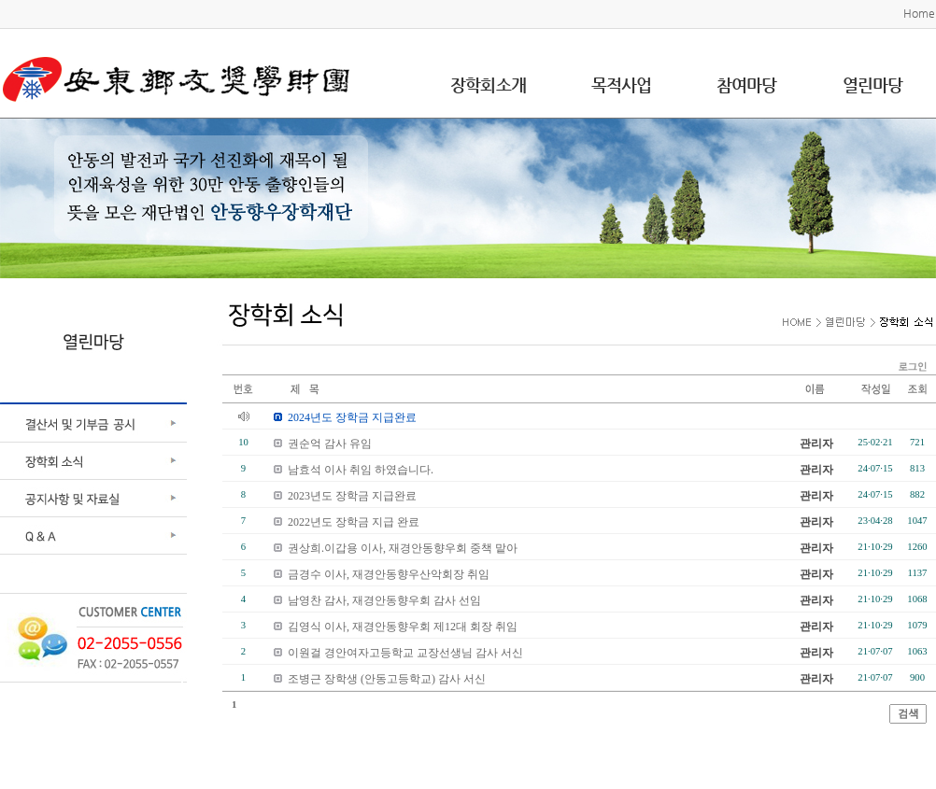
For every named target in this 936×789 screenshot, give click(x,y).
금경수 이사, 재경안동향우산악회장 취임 (388, 574)
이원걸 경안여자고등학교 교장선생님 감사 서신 (405, 652)
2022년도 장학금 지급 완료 (353, 521)
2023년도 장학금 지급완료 (352, 495)
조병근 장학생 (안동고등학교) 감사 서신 (387, 678)
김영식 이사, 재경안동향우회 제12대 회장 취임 (403, 626)
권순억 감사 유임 (330, 443)
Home (919, 13)
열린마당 (872, 84)
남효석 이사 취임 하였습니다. (360, 469)
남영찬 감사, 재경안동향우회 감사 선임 (384, 600)
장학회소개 (488, 84)
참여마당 (746, 84)
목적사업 (621, 84)
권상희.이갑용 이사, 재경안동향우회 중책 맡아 (403, 548)
